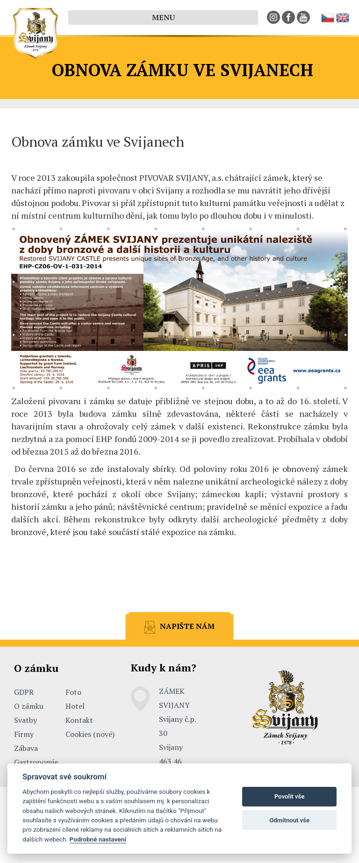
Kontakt (79, 720)
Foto (73, 692)
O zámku (28, 706)
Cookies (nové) (90, 734)
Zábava (26, 748)
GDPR (24, 692)
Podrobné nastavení (98, 839)
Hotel (75, 706)
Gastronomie (36, 762)
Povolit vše (289, 796)
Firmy (24, 734)
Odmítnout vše (289, 820)
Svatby (25, 720)
